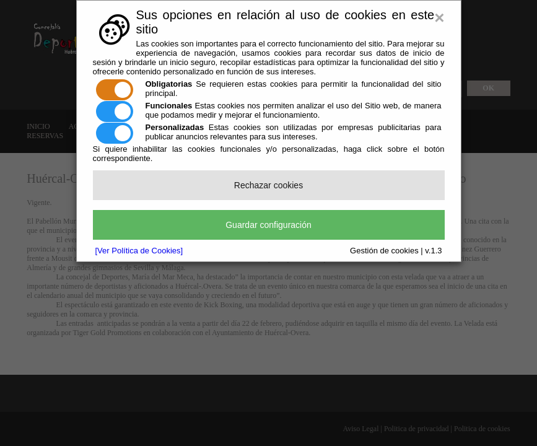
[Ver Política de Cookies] (139, 250)
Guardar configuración (268, 225)
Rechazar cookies (268, 185)
